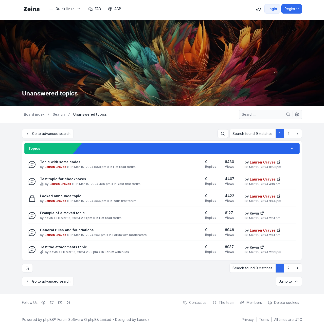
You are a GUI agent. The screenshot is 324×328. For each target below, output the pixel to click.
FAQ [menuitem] (94, 9)
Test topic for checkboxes (63, 179)
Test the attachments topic (63, 247)
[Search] (288, 114)
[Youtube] (60, 302)
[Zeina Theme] (31, 9)
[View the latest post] (279, 162)
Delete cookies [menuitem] (283, 302)
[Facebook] (43, 302)
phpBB (48, 319)
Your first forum (129, 184)
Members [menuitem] (251, 302)
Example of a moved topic (62, 213)
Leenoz (143, 319)
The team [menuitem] (223, 302)
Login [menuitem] (272, 9)
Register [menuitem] (292, 9)
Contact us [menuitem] (194, 302)
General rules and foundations (67, 230)
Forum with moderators (129, 235)
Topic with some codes (60, 162)
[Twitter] (52, 302)
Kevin (49, 218)
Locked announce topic (60, 196)
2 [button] (288, 133)
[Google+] (68, 302)
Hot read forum (124, 167)
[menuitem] (65, 8)
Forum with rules (117, 252)
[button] (297, 133)
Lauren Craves (55, 167)
